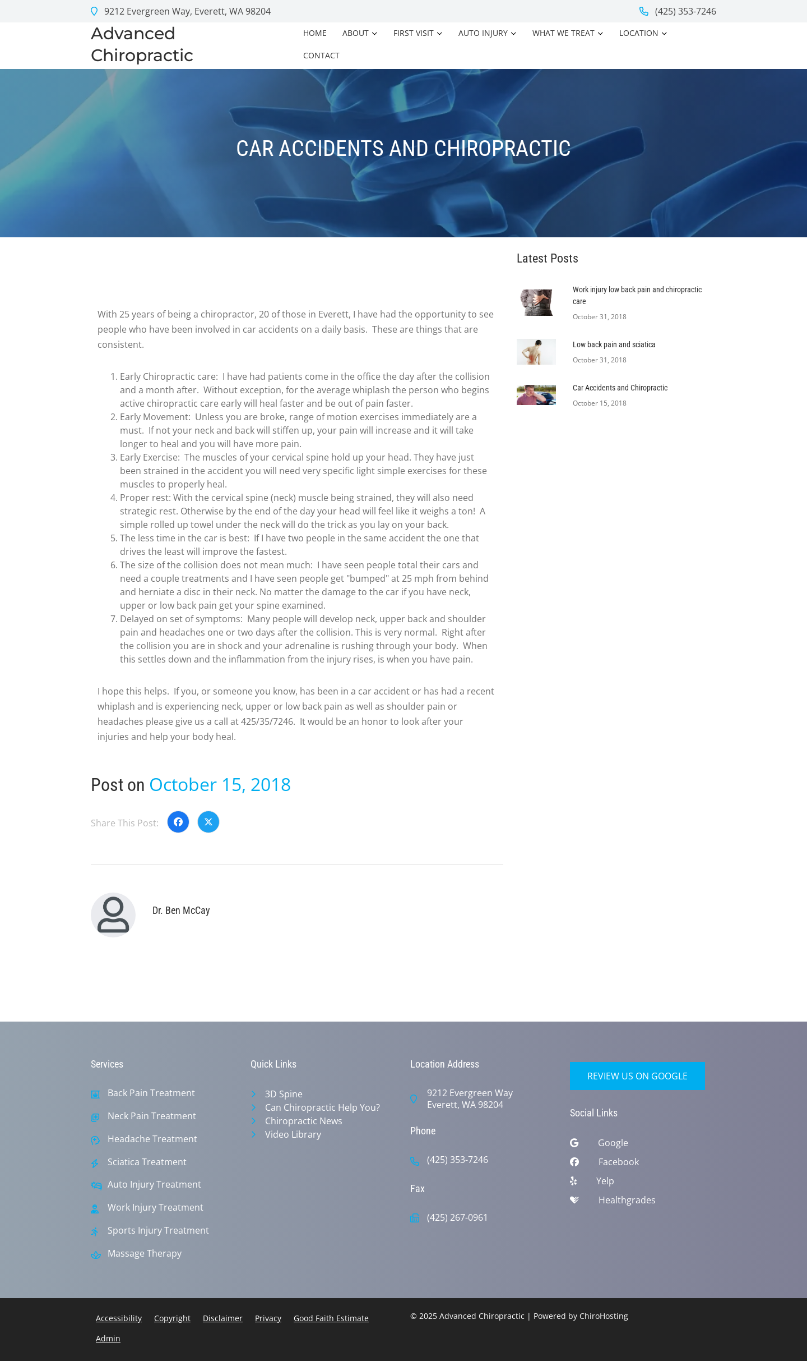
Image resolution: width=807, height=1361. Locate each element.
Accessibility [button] (119, 1318)
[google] (643, 1145)
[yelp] (643, 1183)
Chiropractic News (303, 1121)
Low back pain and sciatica (614, 344)
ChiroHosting (603, 1316)
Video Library (293, 1134)
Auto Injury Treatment (154, 1184)
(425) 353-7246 (677, 11)
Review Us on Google (637, 1076)
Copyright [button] (172, 1318)
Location (638, 32)
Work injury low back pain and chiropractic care (637, 295)
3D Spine (284, 1094)
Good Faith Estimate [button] (331, 1318)
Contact (321, 55)
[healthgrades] (643, 1202)
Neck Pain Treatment (152, 1116)
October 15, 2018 (220, 784)
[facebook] (643, 1164)
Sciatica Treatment (147, 1162)
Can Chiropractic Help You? (322, 1107)
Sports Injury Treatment (158, 1230)
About (355, 32)
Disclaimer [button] (223, 1318)
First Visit (413, 32)
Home (315, 32)
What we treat (563, 32)
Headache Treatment (152, 1139)
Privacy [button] (268, 1318)
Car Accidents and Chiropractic (620, 387)
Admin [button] (108, 1338)
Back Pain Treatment (151, 1093)
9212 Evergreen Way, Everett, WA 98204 (181, 11)
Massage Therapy (145, 1253)
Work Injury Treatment (155, 1207)
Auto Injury (483, 32)
